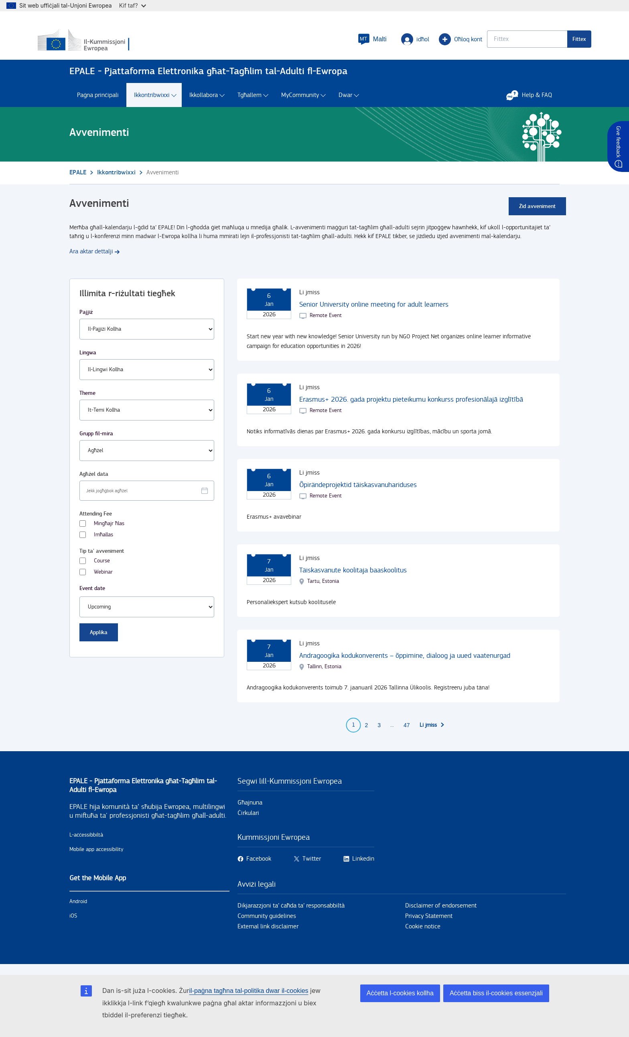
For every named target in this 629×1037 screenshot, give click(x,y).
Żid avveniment (537, 214)
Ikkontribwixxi (152, 103)
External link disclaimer (267, 934)
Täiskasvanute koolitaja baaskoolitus (353, 578)
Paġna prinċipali (98, 103)
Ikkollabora (203, 103)
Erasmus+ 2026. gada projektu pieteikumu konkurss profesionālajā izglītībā (411, 407)
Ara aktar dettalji (91, 259)
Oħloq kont (428, 42)
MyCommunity (300, 103)
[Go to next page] (432, 733)
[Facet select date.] (146, 499)
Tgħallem (249, 103)
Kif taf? (132, 5)
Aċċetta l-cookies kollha (400, 993)
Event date (92, 596)
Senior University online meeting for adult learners (373, 312)
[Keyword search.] (495, 42)
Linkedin (363, 867)
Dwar (345, 103)
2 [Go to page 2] (366, 733)
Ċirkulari (248, 821)
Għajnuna (249, 811)
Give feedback (618, 142)
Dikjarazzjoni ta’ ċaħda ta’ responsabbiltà (291, 914)
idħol (383, 42)
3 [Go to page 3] (379, 733)
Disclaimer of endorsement (441, 914)
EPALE (77, 180)
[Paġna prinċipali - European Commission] (127, 43)
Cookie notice (422, 934)
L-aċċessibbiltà (86, 843)
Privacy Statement (428, 924)
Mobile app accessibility (96, 857)
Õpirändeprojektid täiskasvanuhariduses (358, 493)
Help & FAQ (533, 103)
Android (78, 909)
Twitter (311, 867)
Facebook (258, 867)
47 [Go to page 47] (407, 733)
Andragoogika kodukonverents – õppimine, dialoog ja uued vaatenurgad (404, 663)
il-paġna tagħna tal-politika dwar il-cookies (248, 990)
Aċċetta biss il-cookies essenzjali (496, 993)
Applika (99, 640)
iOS (73, 924)
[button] (340, 42)
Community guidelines (266, 924)
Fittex (547, 42)
